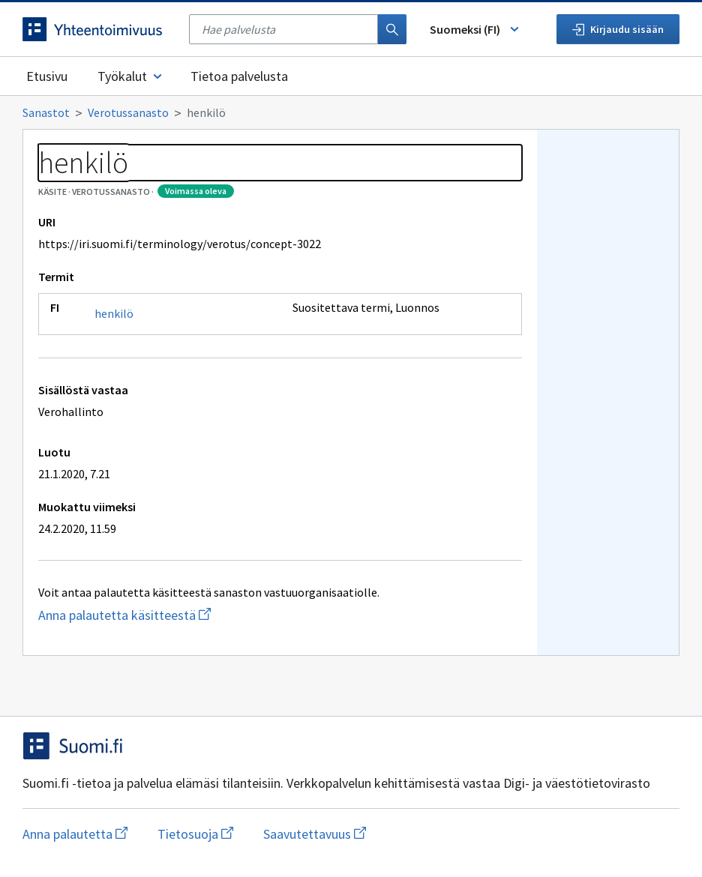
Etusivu (47, 76)
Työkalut (131, 76)
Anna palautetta (75, 834)
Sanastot (46, 112)
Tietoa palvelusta (239, 76)
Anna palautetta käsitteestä (175, 615)
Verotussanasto (128, 112)
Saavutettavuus (314, 834)
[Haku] (392, 29)
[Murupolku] (351, 112)
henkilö (114, 313)
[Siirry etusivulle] (98, 29)
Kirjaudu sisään (618, 29)
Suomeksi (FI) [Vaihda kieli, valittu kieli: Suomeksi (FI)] (475, 29)
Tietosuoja (195, 834)
